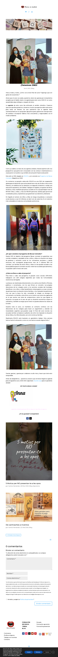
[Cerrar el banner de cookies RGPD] (53, 652)
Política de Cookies (15, 655)
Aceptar (29, 652)
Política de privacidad (27, 599)
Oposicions (36, 486)
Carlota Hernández (14, 486)
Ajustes (47, 652)
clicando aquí (38, 381)
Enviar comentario (43, 603)
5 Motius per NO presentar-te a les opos (23, 483)
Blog (32, 88)
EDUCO (26, 176)
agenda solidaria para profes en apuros (23, 409)
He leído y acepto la (20, 599)
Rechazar (38, 652)
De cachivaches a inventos (17, 525)
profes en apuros (41, 409)
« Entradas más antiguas (13, 535)
